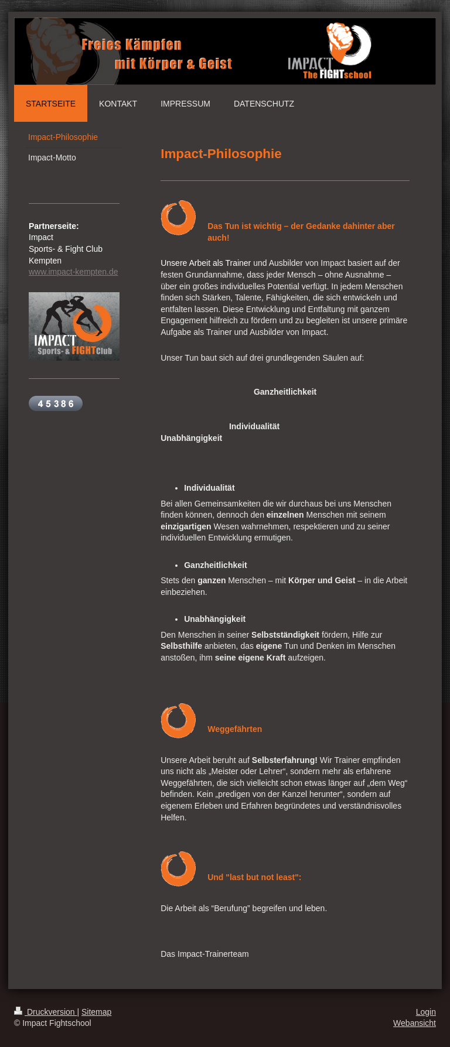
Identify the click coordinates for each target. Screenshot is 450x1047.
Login (426, 1012)
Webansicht (414, 1023)
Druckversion (45, 1012)
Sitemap (96, 1012)
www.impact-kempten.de (73, 271)
